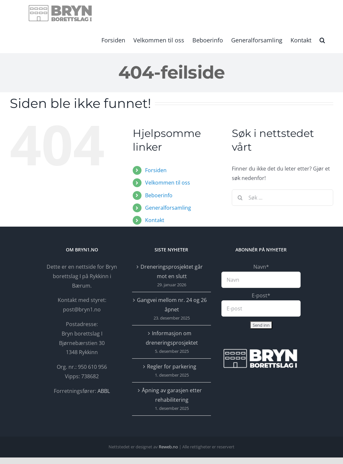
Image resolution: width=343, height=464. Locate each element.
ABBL (103, 391)
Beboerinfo (158, 195)
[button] (322, 39)
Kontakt (154, 220)
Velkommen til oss (167, 182)
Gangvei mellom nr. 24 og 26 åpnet (172, 304)
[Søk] (240, 197)
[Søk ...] (282, 197)
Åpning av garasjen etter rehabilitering (172, 395)
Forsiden (156, 170)
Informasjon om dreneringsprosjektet (172, 338)
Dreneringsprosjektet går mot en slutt (172, 271)
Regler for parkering (171, 366)
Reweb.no (168, 447)
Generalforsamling (168, 207)
